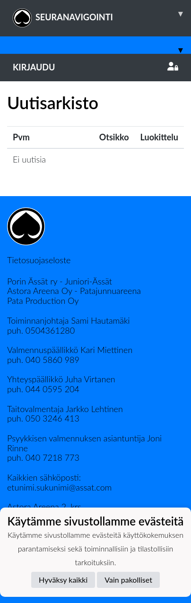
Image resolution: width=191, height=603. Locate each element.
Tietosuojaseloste (38, 260)
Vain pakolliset (128, 579)
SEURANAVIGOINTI (102, 13)
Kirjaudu (95, 67)
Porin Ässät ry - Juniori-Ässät (59, 281)
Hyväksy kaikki (63, 579)
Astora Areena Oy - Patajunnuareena (74, 290)
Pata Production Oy (42, 300)
